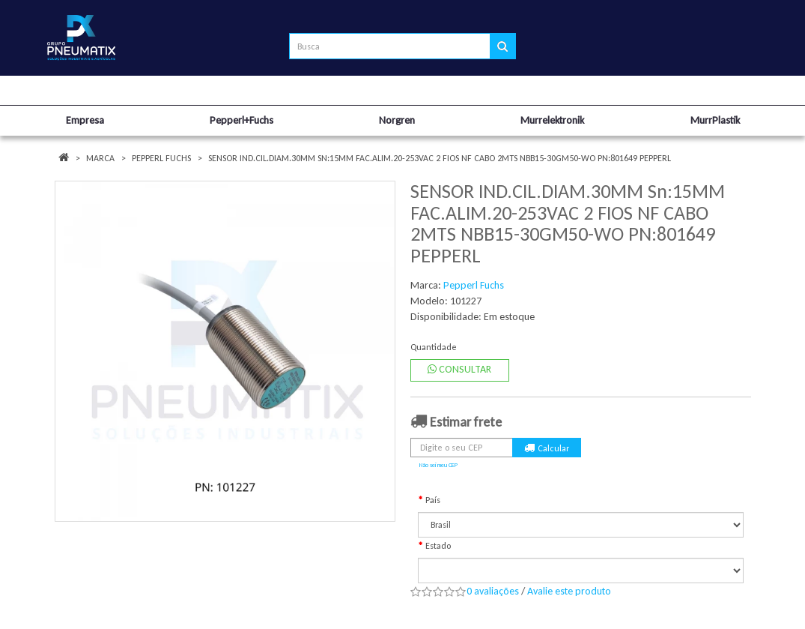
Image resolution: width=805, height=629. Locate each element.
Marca (100, 158)
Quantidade (433, 347)
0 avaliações (493, 591)
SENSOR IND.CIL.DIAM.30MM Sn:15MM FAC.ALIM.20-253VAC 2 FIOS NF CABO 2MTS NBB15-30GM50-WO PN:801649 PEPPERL (439, 158)
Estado (438, 546)
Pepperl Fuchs (161, 158)
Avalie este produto (569, 591)
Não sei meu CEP (438, 465)
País (432, 500)
